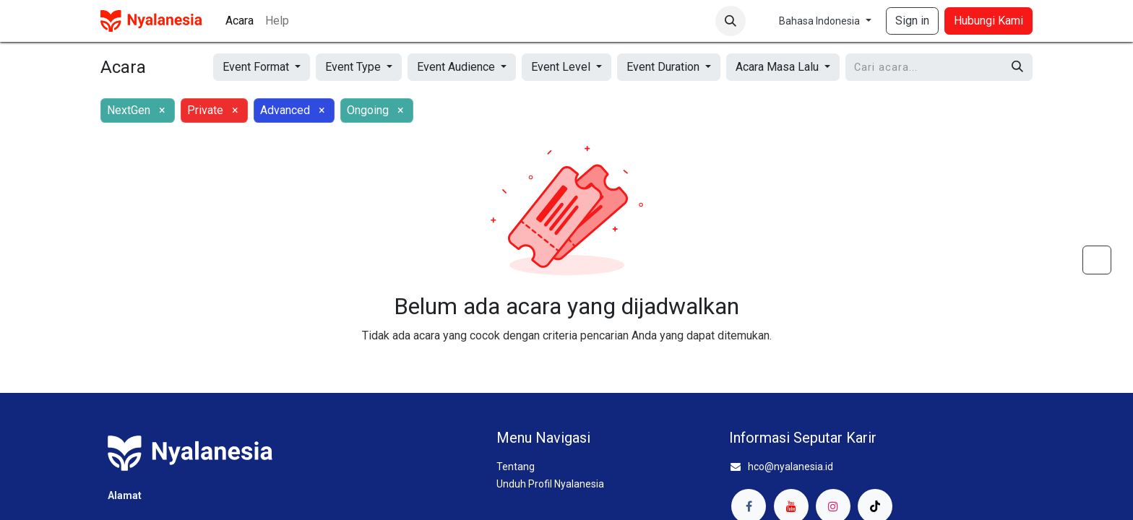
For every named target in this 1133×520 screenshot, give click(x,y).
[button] (730, 21)
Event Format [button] (257, 67)
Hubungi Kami (988, 20)
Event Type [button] (354, 67)
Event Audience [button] (457, 67)
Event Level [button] (562, 67)
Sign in (912, 20)
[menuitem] (239, 20)
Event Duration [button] (664, 67)
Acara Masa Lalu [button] (779, 67)
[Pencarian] (1017, 67)
